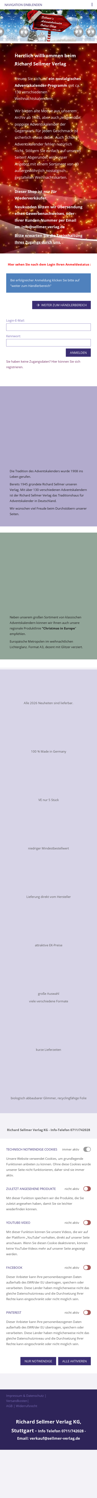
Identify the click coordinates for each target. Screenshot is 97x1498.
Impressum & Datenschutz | (26, 1396)
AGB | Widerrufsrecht (21, 1406)
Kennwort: (13, 336)
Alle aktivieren (74, 1361)
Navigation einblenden (23, 5)
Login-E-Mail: (15, 320)
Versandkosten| (17, 1401)
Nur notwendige (38, 1361)
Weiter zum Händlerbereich (61, 305)
